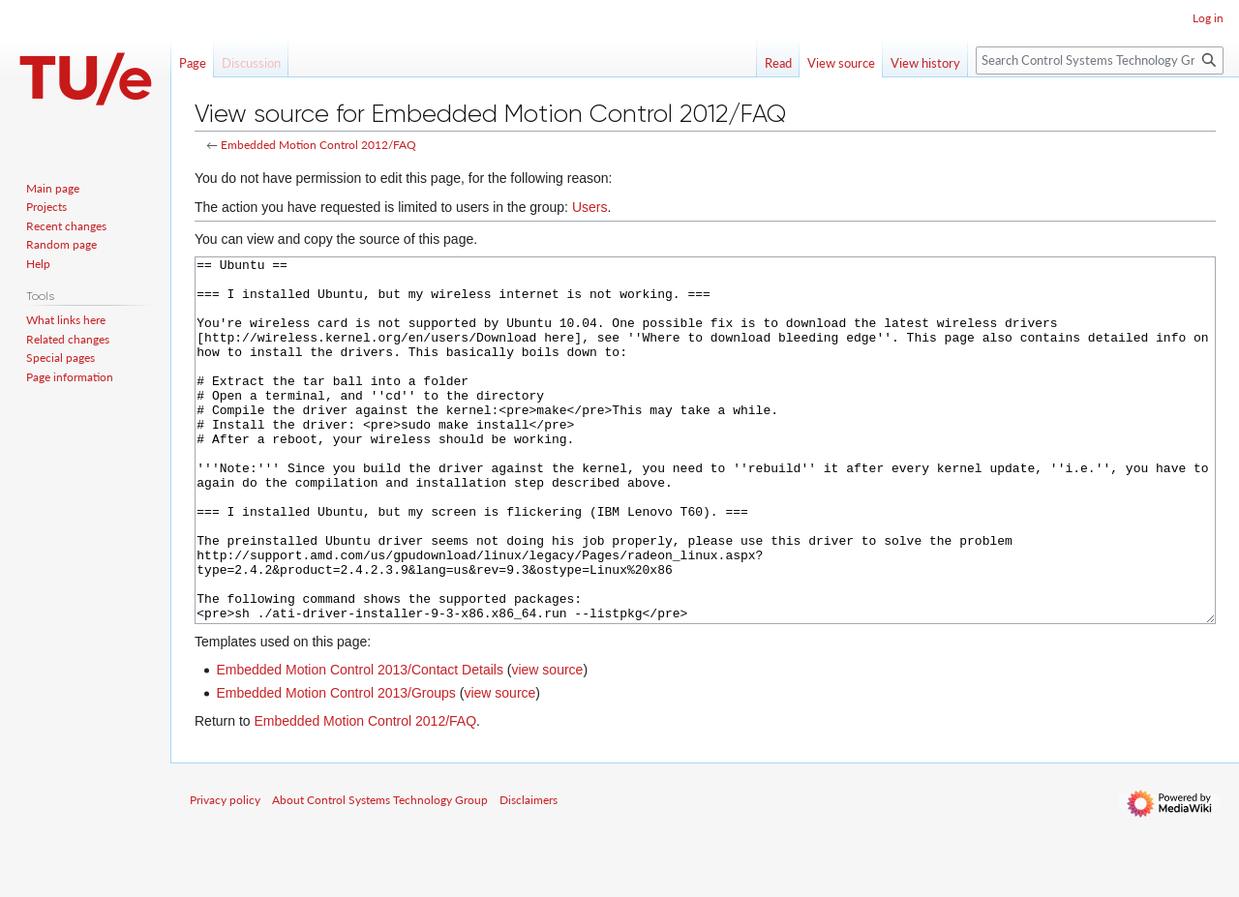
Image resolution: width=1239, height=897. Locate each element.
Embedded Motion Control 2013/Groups (335, 765)
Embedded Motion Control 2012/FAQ (318, 144)
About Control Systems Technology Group (380, 872)
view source (547, 742)
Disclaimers (528, 872)
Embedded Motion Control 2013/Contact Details (359, 742)
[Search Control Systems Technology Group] (1100, 60)
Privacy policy (225, 872)
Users (590, 207)
